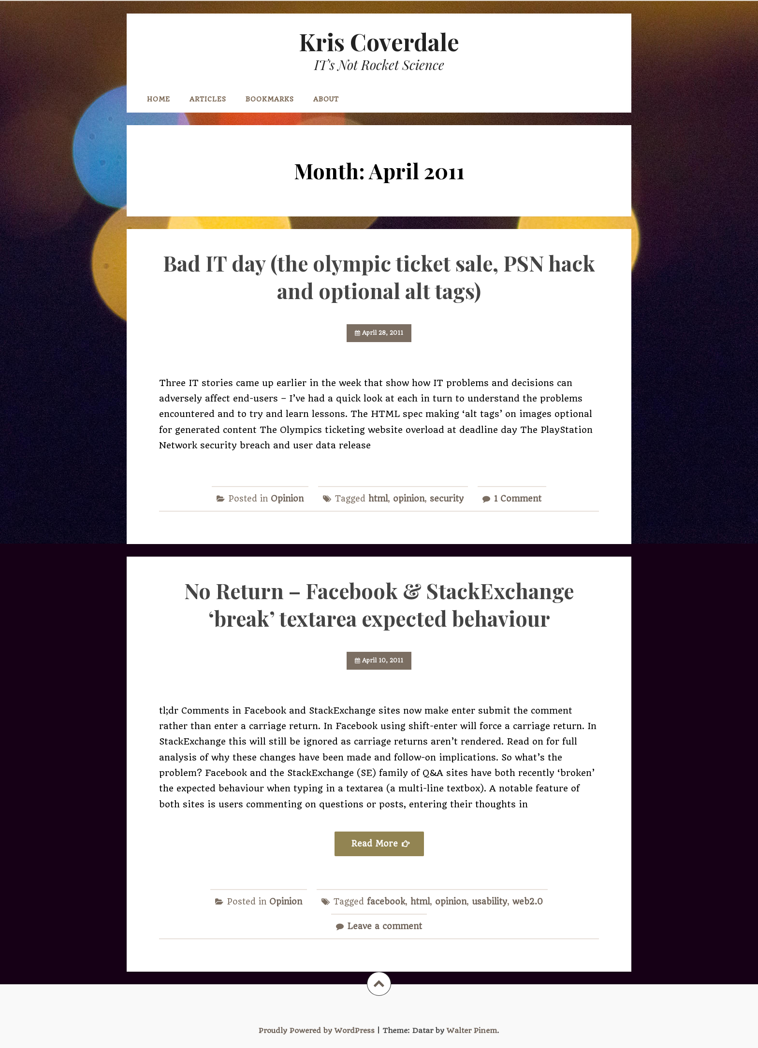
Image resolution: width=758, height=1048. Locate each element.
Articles (208, 99)
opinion (408, 498)
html (378, 498)
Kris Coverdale (379, 41)
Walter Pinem (472, 1030)
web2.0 (527, 901)
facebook (386, 901)
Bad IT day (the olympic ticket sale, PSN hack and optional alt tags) (379, 276)
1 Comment (517, 498)
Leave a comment (385, 926)
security (447, 498)
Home (158, 99)
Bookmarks (270, 99)
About (326, 99)
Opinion (287, 498)
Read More (374, 843)
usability (489, 901)
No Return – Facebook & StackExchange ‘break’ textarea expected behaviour (379, 604)
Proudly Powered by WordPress (317, 1030)
